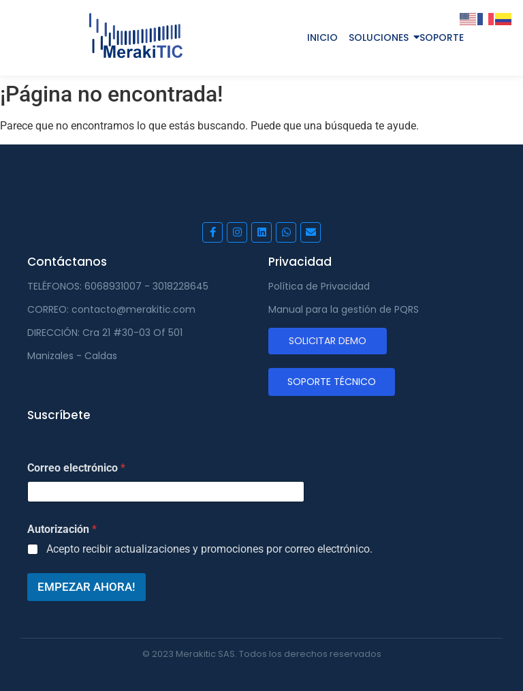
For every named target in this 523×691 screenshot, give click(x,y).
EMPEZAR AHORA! (86, 587)
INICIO (322, 37)
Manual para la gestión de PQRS (343, 309)
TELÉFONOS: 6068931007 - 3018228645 (117, 286)
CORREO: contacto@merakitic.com (111, 309)
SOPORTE (441, 37)
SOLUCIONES (379, 37)
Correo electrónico (76, 467)
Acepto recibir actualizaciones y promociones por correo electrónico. (209, 548)
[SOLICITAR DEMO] (327, 341)
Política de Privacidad (319, 286)
